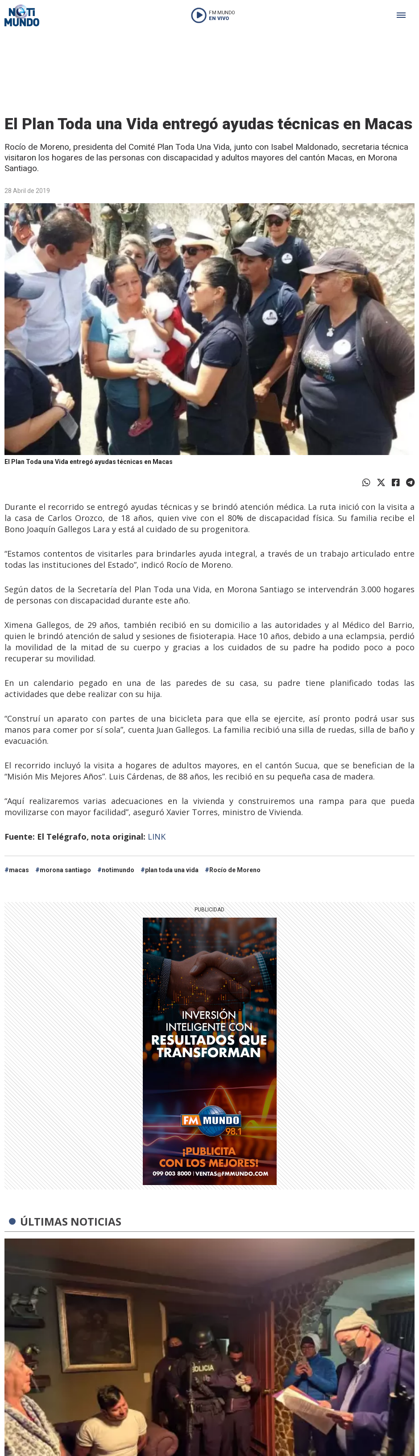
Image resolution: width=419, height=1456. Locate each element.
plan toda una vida (172, 870)
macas (19, 870)
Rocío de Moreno (235, 870)
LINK (157, 836)
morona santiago (65, 870)
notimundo (118, 870)
